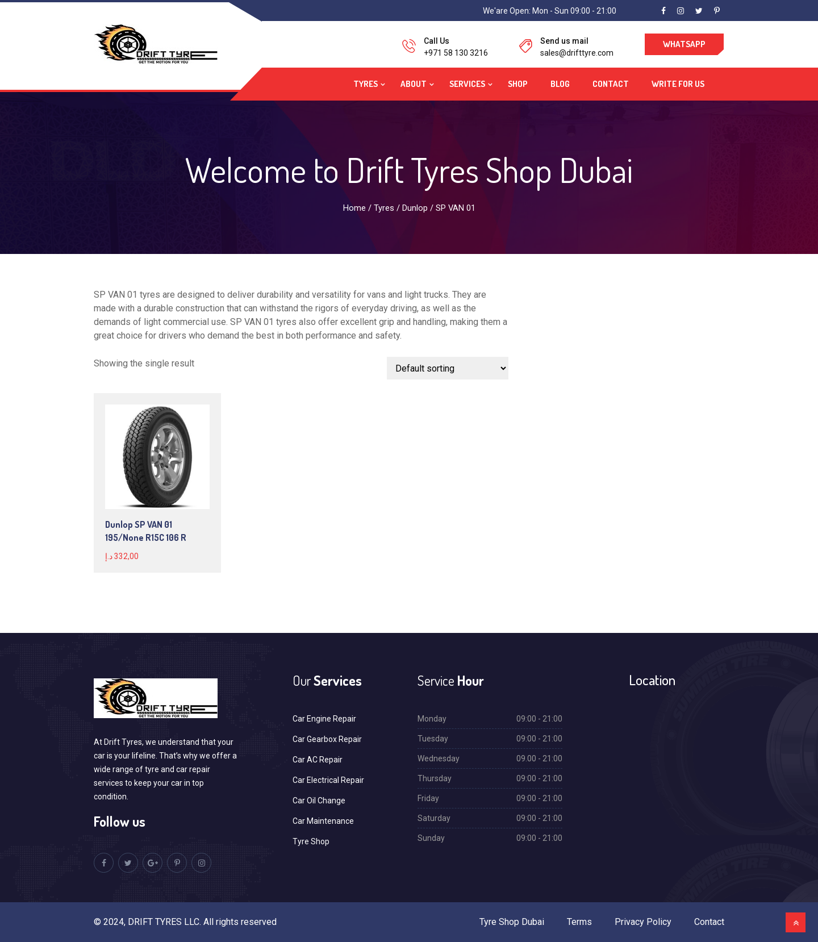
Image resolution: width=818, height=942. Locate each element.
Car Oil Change (319, 800)
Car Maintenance (323, 821)
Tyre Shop (311, 841)
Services (467, 83)
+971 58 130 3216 (456, 52)
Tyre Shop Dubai (511, 921)
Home (354, 208)
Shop (518, 83)
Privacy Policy (643, 921)
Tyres (365, 83)
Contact (610, 83)
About (413, 83)
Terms (579, 921)
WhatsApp (684, 44)
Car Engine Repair (324, 718)
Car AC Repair (318, 759)
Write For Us (678, 83)
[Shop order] (447, 368)
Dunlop (415, 208)
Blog (560, 83)
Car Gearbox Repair (327, 739)
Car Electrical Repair (328, 780)
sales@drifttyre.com (577, 52)
